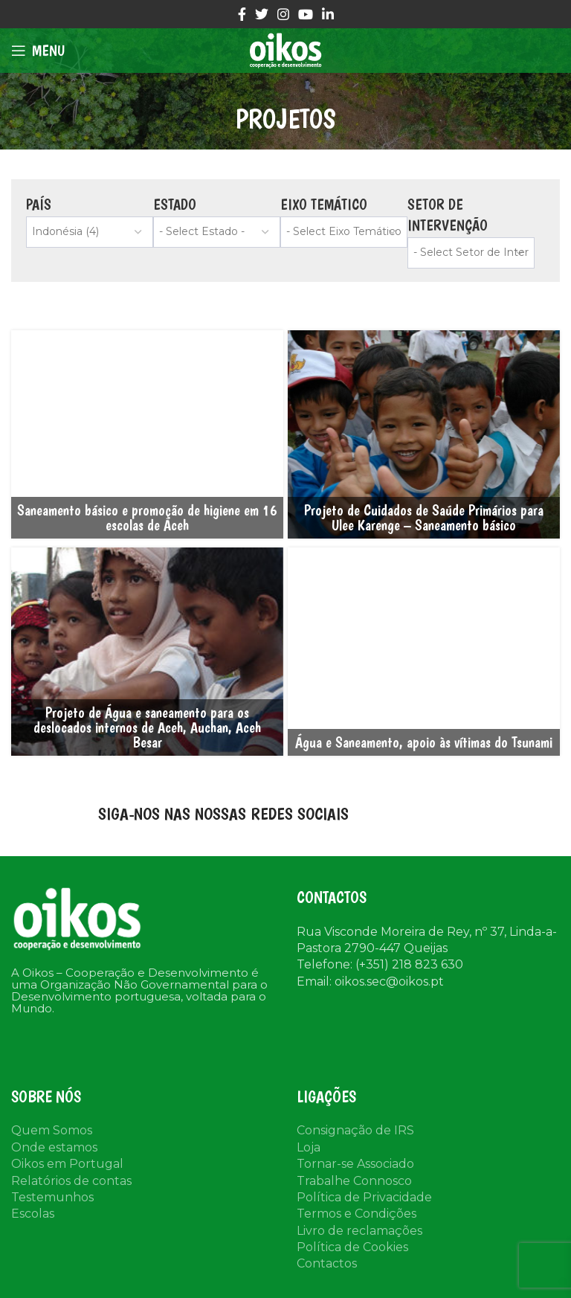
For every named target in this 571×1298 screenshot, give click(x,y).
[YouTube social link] (305, 14)
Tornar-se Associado (355, 1164)
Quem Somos (51, 1130)
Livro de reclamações (359, 1231)
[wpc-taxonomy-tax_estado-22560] (216, 232)
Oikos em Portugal (67, 1164)
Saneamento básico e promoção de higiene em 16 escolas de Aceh (147, 517)
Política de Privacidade (364, 1197)
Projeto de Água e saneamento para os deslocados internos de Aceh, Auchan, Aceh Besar (147, 727)
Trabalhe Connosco (354, 1181)
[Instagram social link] (283, 14)
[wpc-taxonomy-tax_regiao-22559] (89, 232)
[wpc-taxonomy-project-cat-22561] (343, 232)
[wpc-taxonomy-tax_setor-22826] (471, 253)
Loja (308, 1147)
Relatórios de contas (71, 1181)
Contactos (327, 1263)
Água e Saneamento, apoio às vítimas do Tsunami (423, 742)
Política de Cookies (352, 1247)
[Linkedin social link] (327, 14)
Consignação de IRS (355, 1130)
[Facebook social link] (242, 14)
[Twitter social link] (262, 14)
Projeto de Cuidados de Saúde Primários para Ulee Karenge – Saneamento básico (423, 517)
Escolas (32, 1214)
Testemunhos (52, 1197)
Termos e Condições (356, 1214)
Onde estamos (54, 1147)
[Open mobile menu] (38, 50)
